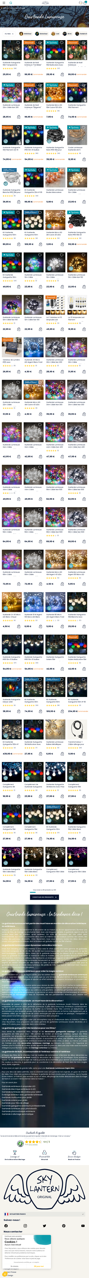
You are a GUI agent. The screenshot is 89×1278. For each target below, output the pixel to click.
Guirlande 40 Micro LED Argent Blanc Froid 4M (33, 362)
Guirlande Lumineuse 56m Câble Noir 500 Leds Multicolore (54, 489)
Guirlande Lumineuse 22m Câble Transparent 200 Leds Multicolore (77, 363)
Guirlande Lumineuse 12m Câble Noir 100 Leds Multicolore (11, 319)
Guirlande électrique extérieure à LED (19, 1089)
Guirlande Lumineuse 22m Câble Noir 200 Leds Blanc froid (54, 362)
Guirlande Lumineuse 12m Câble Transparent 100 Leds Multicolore (33, 278)
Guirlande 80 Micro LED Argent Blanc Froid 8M (55, 616)
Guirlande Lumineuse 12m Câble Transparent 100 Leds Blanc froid (54, 278)
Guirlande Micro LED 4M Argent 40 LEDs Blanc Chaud (54, 574)
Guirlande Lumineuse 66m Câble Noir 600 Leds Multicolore (54, 532)
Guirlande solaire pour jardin (14, 1100)
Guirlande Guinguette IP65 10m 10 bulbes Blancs (33, 659)
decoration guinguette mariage (60, 1031)
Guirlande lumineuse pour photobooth (19, 1108)
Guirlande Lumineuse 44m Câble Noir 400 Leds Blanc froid (76, 447)
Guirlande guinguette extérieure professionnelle (23, 1105)
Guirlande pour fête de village (15, 1103)
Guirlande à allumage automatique (17, 1114)
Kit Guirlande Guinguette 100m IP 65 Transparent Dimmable (11, 745)
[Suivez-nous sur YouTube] (83, 1226)
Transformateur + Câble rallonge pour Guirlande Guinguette (77, 744)
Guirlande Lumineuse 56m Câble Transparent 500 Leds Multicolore (11, 533)
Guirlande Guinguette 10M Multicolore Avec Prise (55, 64)
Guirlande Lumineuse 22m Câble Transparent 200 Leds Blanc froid (11, 405)
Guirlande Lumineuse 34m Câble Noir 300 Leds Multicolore (54, 404)
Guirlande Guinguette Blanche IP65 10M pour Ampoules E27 (12, 192)
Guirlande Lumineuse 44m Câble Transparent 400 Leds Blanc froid (33, 490)
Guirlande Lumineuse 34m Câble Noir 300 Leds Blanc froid (76, 404)
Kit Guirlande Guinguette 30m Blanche (53, 829)
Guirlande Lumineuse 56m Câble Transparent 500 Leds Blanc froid (33, 533)
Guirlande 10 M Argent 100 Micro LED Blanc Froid (33, 616)
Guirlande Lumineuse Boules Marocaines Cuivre (54, 192)
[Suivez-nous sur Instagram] (25, 1226)
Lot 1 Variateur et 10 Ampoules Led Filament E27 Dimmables (54, 320)
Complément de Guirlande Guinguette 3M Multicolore (33, 786)
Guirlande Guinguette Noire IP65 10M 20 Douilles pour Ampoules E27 (77, 236)
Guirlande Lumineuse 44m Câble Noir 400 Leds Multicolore (54, 447)
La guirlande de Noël (20, 1057)
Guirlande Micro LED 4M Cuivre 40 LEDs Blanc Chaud (32, 404)
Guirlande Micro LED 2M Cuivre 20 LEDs (54, 233)
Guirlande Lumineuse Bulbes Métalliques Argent (54, 744)
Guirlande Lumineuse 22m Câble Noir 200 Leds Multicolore (11, 107)
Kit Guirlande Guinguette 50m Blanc (31, 234)
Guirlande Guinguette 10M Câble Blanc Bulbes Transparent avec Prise (33, 872)
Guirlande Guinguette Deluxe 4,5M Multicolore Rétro (11, 701)
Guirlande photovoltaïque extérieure (18, 1111)
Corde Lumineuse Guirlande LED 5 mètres (75, 149)
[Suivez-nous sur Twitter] (44, 1226)
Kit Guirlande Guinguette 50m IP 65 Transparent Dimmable (77, 703)
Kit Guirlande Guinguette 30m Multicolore (9, 277)
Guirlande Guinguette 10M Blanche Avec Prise (77, 616)
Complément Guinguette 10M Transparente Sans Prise (75, 788)
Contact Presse (10, 1272)
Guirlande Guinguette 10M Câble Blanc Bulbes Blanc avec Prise (77, 830)
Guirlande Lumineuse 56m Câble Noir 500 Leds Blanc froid (76, 489)
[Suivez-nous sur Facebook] (6, 1226)
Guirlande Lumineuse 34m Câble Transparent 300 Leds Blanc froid (33, 448)
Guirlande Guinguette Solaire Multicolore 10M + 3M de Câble (77, 659)
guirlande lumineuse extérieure (73, 974)
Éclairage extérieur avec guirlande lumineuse (22, 1094)
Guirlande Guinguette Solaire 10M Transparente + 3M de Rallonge (55, 660)
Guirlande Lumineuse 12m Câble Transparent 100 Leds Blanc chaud (76, 193)
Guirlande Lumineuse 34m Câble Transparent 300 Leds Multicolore (11, 448)
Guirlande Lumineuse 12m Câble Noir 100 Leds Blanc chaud (76, 277)
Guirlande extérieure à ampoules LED (18, 1086)
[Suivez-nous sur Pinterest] (63, 1226)
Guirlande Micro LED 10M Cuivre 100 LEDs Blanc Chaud (54, 107)
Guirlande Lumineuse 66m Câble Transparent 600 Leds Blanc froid (33, 575)
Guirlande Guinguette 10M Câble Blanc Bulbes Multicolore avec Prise (11, 872)
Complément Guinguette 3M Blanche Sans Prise (10, 786)
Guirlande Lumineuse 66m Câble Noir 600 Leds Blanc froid (76, 532)
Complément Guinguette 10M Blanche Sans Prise (32, 829)
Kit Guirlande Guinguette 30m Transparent (31, 701)
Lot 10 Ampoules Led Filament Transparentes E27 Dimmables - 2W (76, 320)
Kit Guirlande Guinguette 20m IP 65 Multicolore (33, 192)
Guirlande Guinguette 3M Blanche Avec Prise (55, 785)
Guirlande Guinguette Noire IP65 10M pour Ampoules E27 (55, 149)
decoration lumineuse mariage (35, 1043)
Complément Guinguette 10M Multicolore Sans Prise (11, 829)
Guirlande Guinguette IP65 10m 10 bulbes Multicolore (33, 149)
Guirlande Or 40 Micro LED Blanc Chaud (12, 615)
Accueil (6, 8)
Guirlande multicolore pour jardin (17, 1097)
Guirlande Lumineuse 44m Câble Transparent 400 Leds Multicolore (12, 490)
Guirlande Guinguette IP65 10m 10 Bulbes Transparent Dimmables (11, 660)
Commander (38, 74)
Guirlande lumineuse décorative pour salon (21, 1092)
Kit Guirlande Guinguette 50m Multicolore (9, 234)
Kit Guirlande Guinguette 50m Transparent (53, 701)
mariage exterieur (39, 1048)
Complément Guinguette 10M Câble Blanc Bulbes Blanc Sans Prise (55, 872)
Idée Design (8, 1275)
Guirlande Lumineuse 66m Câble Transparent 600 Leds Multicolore (11, 575)
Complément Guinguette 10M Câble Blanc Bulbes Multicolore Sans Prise (77, 872)
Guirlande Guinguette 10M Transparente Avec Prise (11, 64)
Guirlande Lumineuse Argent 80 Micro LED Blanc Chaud (76, 574)
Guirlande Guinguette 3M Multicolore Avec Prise (33, 744)
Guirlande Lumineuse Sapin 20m (60, 1068)
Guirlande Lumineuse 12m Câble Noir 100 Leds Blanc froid (33, 319)
